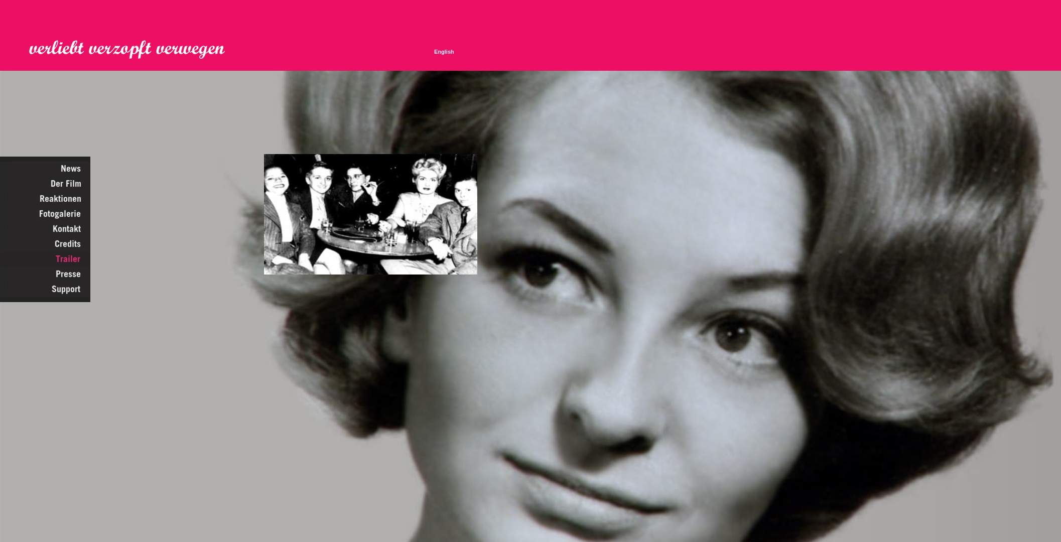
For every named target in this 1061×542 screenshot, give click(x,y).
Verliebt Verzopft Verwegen (134, 50)
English (444, 52)
